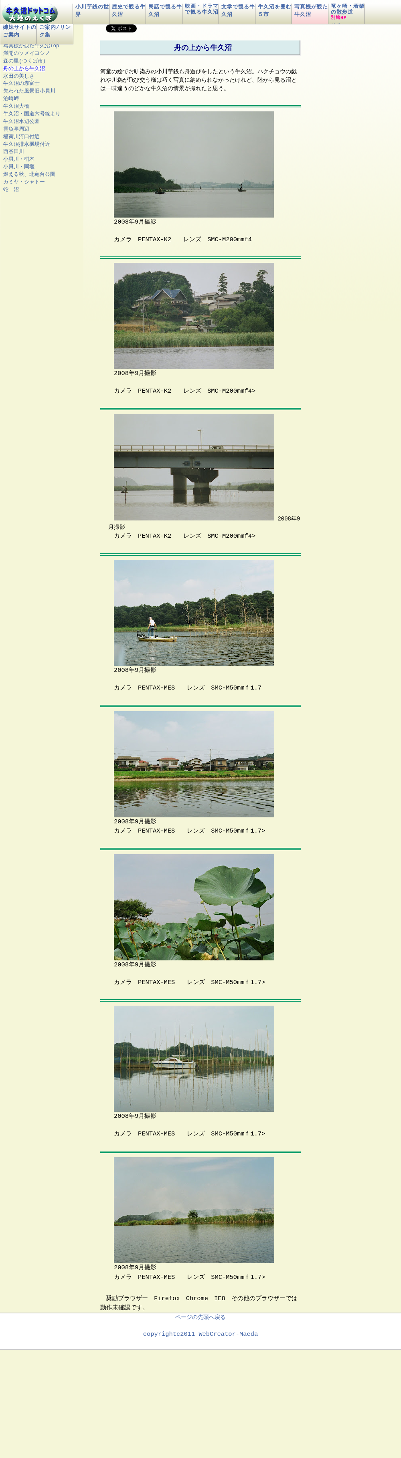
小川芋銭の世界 (92, 11)
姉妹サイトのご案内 (19, 31)
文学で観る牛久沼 (238, 11)
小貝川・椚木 (18, 159)
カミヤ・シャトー (24, 182)
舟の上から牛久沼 (24, 68)
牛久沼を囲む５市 (275, 11)
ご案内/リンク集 (55, 31)
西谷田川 (13, 151)
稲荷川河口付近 (21, 136)
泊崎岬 (11, 98)
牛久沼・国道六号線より (32, 114)
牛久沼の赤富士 (21, 83)
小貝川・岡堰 (18, 166)
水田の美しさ (18, 76)
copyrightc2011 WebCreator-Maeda (200, 1333)
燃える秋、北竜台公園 (29, 174)
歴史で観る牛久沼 (129, 11)
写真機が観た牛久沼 (311, 11)
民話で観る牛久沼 (165, 11)
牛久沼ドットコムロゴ (30, 15)
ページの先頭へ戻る (200, 1317)
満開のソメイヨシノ (26, 53)
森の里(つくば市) (24, 61)
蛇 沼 (11, 189)
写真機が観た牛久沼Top (31, 45)
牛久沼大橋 (16, 106)
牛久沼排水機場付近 (26, 144)
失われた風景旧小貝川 (29, 91)
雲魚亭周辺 (16, 129)
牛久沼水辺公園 (21, 121)
